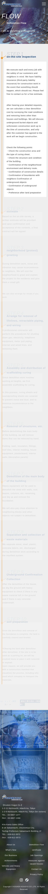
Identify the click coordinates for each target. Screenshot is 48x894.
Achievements (10, 861)
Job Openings (36, 855)
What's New (11, 850)
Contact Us (36, 869)
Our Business (11, 855)
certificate (36, 850)
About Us (11, 845)
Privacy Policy (36, 874)
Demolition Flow (36, 845)
